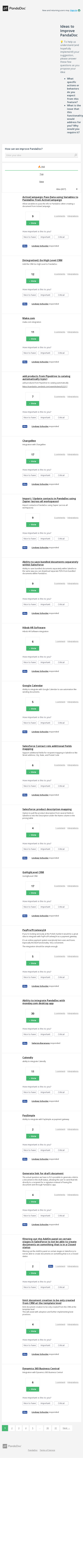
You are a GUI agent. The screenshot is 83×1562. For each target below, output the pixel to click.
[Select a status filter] (67, 189)
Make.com (28, 318)
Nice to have (30, 237)
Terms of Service (47, 1450)
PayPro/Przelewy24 (34, 930)
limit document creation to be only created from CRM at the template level (48, 1302)
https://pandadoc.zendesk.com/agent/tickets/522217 (44, 386)
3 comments (59, 331)
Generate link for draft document (43, 1173)
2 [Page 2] (12, 1428)
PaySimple (28, 1115)
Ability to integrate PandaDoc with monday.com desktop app (43, 1002)
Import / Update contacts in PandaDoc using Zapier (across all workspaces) (49, 500)
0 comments (59, 396)
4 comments (59, 274)
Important (47, 237)
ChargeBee (29, 440)
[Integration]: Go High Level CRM (42, 260)
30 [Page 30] (47, 1428)
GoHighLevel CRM (33, 872)
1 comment (60, 641)
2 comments (59, 216)
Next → (66, 1428)
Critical (63, 237)
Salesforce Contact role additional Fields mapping (47, 747)
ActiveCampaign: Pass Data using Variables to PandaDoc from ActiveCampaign (50, 198)
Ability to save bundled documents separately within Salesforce (50, 563)
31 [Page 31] (56, 1428)
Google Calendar (32, 685)
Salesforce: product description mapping (47, 809)
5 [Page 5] (32, 1428)
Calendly (27, 1057)
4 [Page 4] (25, 1428)
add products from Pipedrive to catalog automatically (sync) (46, 378)
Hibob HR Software (33, 627)
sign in (73, 10)
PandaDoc (33, 1450)
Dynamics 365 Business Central (41, 1368)
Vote (33, 223)
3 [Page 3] (18, 1428)
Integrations (72, 216)
